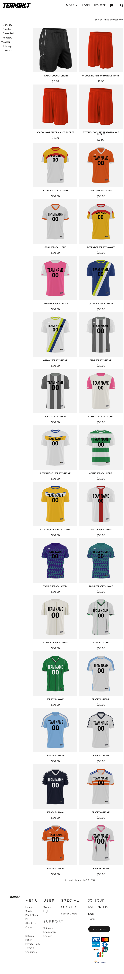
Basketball (8, 33)
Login (86, 5)
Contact (29, 927)
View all (7, 24)
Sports (13, 12)
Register (100, 5)
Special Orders (69, 913)
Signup (47, 907)
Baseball (7, 29)
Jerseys (9, 46)
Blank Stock (31, 915)
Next (70, 880)
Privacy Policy (32, 944)
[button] (15, 897)
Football (7, 37)
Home (4, 12)
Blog (27, 919)
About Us (30, 923)
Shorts (8, 50)
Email (91, 914)
